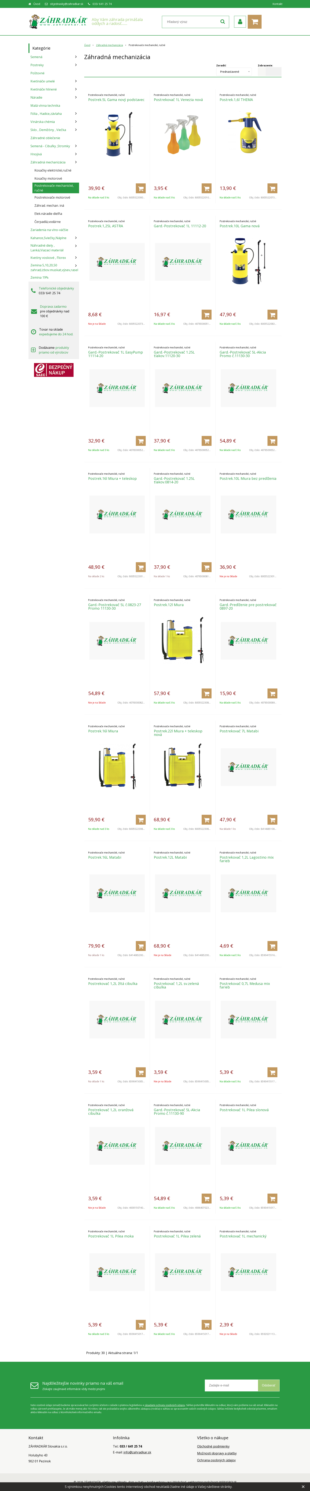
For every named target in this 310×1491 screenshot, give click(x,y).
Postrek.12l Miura (169, 604)
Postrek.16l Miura (103, 731)
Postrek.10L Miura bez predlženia (248, 478)
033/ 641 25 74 (102, 4)
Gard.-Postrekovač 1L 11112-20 (180, 226)
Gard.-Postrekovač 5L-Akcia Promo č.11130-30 (243, 354)
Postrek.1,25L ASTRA (105, 226)
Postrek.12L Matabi (170, 857)
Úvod (36, 4)
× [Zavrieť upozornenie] (303, 1486)
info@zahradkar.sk (137, 1452)
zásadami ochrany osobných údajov (165, 1405)
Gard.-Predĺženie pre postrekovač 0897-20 (248, 606)
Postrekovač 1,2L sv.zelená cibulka (176, 985)
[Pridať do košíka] (141, 188)
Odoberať (268, 1385)
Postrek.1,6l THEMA (236, 99)
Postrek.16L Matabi (104, 857)
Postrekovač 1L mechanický (243, 1236)
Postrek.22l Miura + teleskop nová (178, 733)
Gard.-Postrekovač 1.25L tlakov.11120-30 (174, 354)
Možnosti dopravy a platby (217, 1453)
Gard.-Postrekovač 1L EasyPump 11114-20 (115, 354)
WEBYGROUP (227, 1482)
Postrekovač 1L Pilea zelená (177, 1236)
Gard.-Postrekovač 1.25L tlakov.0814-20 (174, 480)
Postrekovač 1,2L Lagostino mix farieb (247, 859)
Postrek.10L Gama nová (240, 226)
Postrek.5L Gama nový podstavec (116, 99)
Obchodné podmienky (213, 1446)
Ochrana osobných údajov (216, 1460)
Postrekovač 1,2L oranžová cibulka (110, 1111)
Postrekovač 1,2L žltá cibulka (112, 983)
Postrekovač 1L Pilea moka (111, 1236)
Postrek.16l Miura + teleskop (112, 478)
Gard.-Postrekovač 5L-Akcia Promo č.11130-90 (177, 1111)
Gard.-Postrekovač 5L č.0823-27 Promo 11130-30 (114, 606)
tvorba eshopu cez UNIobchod (166, 1482)
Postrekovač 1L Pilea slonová (244, 1109)
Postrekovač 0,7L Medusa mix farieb (245, 985)
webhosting (195, 1482)
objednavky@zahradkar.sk (66, 4)
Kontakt (277, 4)
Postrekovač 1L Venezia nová (178, 99)
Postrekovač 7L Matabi (239, 731)
